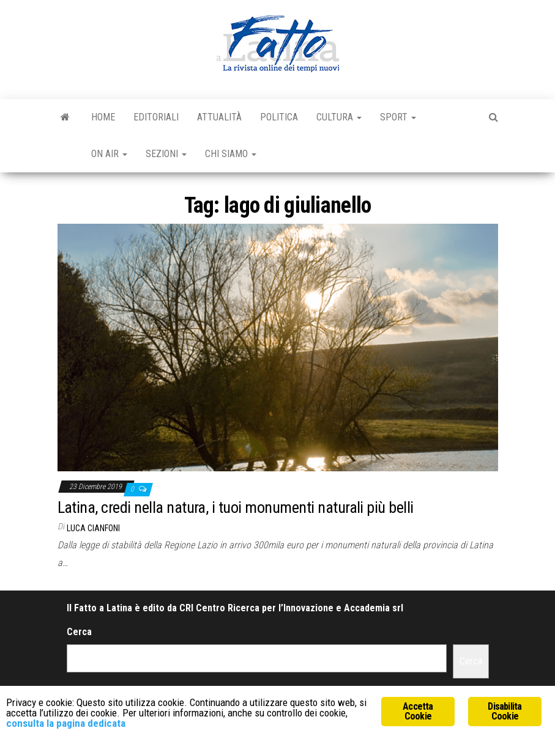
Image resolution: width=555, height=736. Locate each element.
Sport (398, 117)
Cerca (79, 632)
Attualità (219, 117)
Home (103, 117)
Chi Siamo (230, 154)
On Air (109, 154)
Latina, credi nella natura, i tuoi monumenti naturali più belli (236, 507)
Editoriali (156, 117)
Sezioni (166, 154)
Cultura (339, 117)
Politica (279, 117)
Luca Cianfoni (93, 528)
